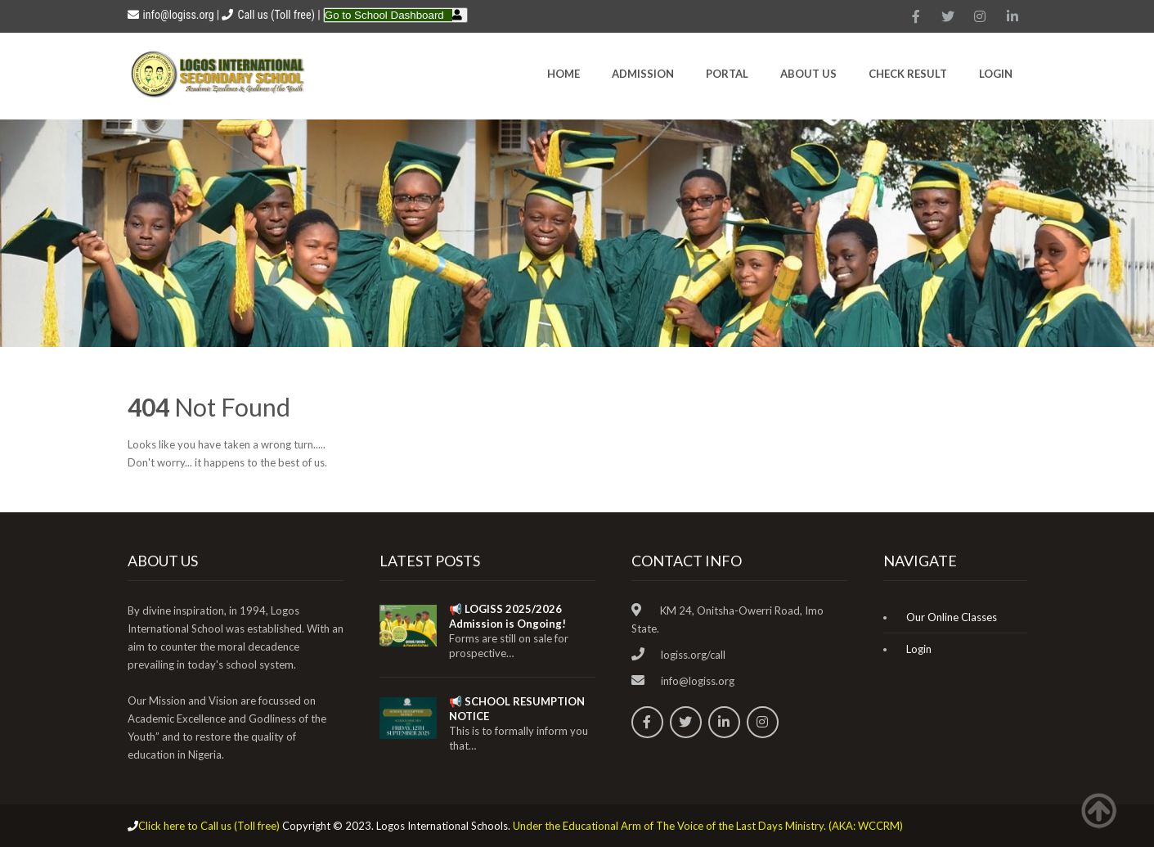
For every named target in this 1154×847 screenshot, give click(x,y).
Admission (643, 73)
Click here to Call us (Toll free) (209, 825)
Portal (727, 73)
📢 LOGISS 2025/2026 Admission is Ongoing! (507, 616)
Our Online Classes (951, 617)
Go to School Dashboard (384, 15)
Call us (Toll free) (275, 14)
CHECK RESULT (908, 73)
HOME (563, 73)
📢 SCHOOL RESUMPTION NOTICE (517, 709)
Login (996, 73)
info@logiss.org (171, 14)
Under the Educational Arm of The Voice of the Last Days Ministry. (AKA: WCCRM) (708, 825)
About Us (808, 73)
